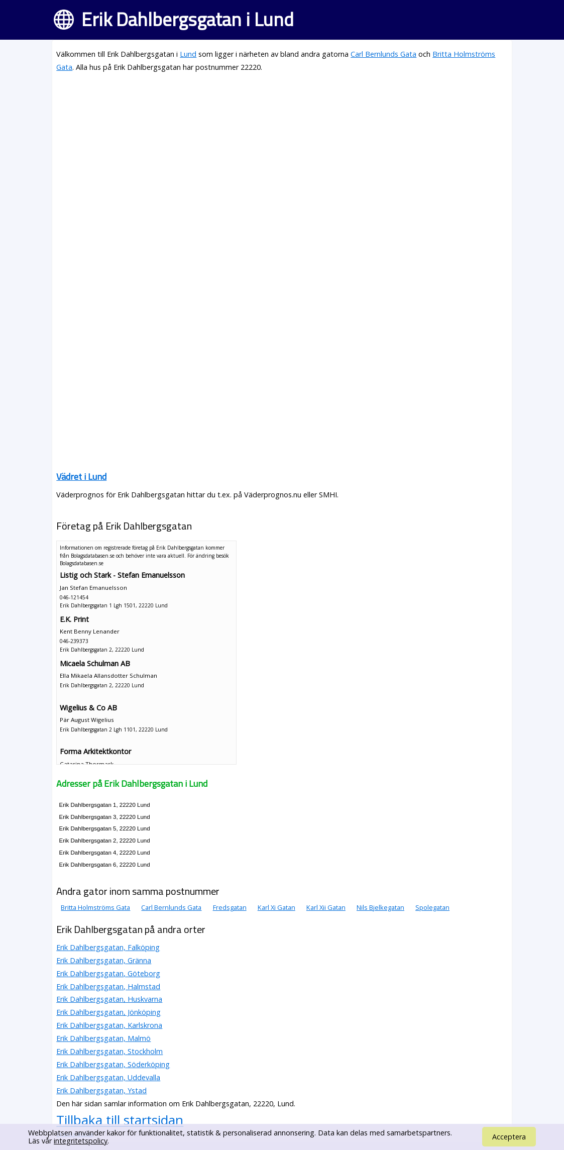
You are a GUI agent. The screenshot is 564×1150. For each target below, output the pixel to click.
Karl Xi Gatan (276, 907)
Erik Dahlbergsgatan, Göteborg (108, 973)
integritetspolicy (80, 1140)
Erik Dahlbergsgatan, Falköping (108, 947)
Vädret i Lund (81, 476)
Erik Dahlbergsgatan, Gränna (103, 960)
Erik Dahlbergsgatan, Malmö (103, 1038)
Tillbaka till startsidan (119, 1120)
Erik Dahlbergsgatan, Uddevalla (108, 1077)
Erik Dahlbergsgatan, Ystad (101, 1090)
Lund (188, 54)
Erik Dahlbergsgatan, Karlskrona (109, 1025)
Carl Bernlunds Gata (383, 54)
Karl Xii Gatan (326, 907)
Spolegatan (432, 907)
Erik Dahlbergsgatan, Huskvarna (109, 999)
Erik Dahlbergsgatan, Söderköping (113, 1064)
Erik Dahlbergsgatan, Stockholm (109, 1051)
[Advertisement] (281, 151)
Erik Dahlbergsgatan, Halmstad (108, 986)
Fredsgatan (230, 907)
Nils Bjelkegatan (380, 907)
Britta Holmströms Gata (95, 907)
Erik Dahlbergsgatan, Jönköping (108, 1012)
